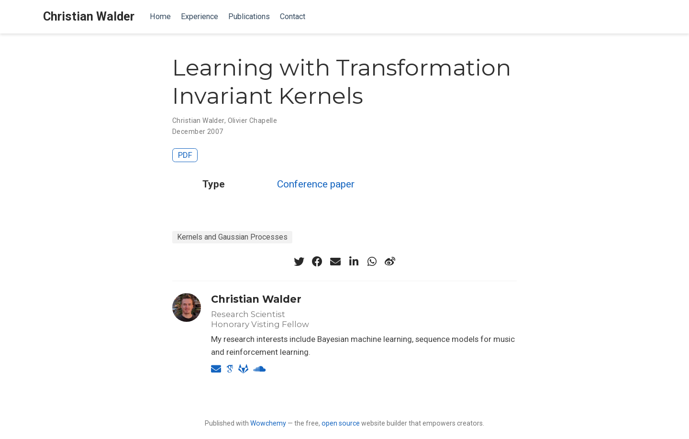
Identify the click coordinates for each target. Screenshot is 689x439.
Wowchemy (268, 423)
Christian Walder (88, 16)
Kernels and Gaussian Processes (232, 236)
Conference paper (316, 184)
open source (341, 423)
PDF (185, 155)
